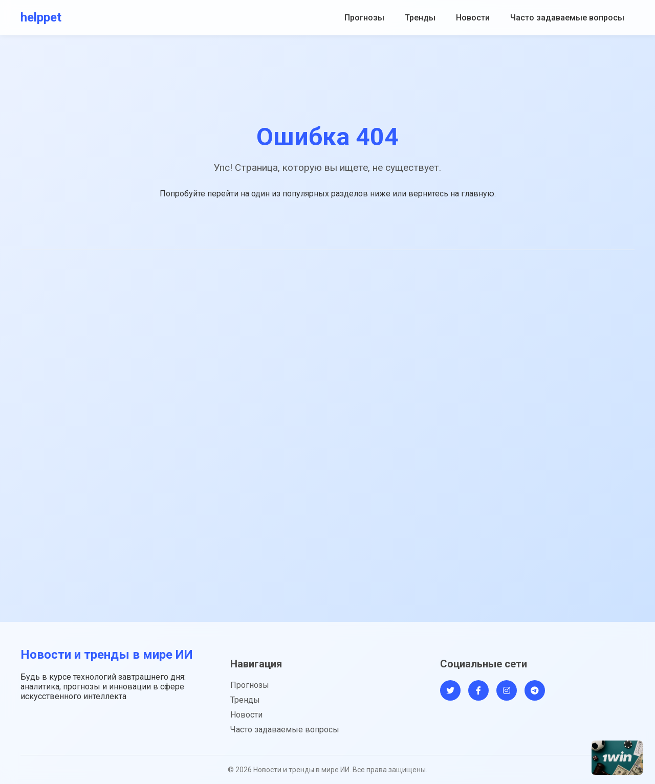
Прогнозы (364, 18)
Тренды (420, 18)
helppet (40, 17)
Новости (473, 18)
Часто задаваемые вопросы (567, 18)
